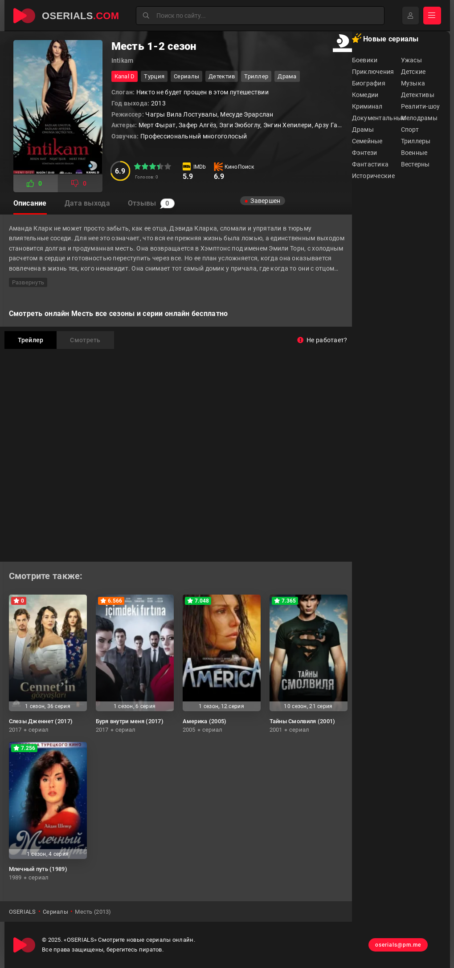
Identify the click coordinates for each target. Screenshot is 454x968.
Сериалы (186, 76)
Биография (369, 83)
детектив (222, 76)
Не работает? (322, 340)
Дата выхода (87, 203)
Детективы (418, 94)
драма (287, 76)
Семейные (367, 141)
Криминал (367, 106)
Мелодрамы (419, 118)
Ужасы (411, 60)
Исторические (373, 175)
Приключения (373, 71)
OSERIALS (22, 911)
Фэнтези (364, 152)
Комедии (365, 94)
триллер (256, 76)
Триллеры (416, 141)
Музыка (413, 83)
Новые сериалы (385, 38)
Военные (414, 152)
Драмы (363, 129)
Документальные (376, 118)
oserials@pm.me (398, 945)
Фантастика (370, 164)
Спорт (410, 129)
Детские (413, 71)
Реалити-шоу (420, 106)
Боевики (365, 60)
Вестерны (415, 164)
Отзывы (151, 203)
